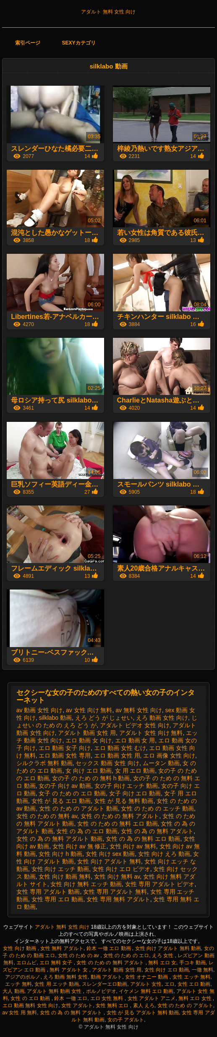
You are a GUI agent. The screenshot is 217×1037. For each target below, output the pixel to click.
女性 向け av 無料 (133, 846)
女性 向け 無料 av (117, 876)
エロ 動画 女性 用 (117, 755)
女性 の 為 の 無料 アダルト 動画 (59, 838)
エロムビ (26, 963)
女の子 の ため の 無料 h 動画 (91, 778)
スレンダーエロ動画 (104, 984)
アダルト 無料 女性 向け (108, 12)
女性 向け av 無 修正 (79, 846)
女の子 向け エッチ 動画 (126, 785)
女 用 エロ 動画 (135, 770)
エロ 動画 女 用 (135, 740)
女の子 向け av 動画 (65, 785)
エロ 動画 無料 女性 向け (30, 1005)
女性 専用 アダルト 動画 (48, 891)
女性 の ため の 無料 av (46, 816)
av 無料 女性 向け (138, 710)
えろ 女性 (163, 955)
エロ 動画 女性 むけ (120, 748)
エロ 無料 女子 (56, 963)
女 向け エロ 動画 (88, 770)
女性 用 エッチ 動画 (56, 984)
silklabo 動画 (55, 717)
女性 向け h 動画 (60, 853)
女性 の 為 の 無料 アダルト (157, 831)
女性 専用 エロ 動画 (57, 899)
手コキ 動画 (192, 963)
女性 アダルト (77, 1005)
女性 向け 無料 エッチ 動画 (86, 884)
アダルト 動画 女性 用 (87, 732)
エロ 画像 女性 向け (169, 755)
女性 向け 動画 (20, 948)
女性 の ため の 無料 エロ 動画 (117, 823)
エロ (170, 984)
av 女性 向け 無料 (89, 710)
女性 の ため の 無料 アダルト (120, 816)
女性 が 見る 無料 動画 (124, 800)
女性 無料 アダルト (62, 948)
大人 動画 (13, 991)
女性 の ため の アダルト (185, 1005)
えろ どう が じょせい (104, 717)
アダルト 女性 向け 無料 (151, 732)
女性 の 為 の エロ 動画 (86, 831)
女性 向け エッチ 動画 (60, 869)
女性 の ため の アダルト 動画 (78, 808)
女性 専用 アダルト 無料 (115, 891)
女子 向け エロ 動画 (135, 793)
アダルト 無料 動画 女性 (55, 991)
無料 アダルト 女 (69, 970)
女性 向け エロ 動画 (166, 970)
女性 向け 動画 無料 (65, 876)
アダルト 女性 (146, 984)
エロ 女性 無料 (107, 998)
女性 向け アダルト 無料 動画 (168, 948)
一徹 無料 (202, 970)
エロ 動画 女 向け (88, 740)
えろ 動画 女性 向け (162, 717)
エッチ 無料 (18, 984)
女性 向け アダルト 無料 (109, 861)
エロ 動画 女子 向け (65, 748)
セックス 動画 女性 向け (107, 763)
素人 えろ (143, 1005)
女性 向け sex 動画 (110, 853)
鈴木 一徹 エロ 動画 (109, 948)
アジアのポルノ (22, 977)
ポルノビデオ (101, 991)
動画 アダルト (106, 977)
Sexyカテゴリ (79, 43)
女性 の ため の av (79, 955)
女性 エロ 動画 (194, 984)
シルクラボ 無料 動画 (44, 763)
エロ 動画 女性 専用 (65, 755)
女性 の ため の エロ (126, 955)
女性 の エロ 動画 (30, 998)
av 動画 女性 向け (39, 710)
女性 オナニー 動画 (147, 977)
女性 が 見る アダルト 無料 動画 (143, 1013)
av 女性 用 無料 (19, 1013)
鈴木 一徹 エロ (70, 998)
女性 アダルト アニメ (152, 998)
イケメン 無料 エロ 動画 (146, 991)
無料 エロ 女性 (195, 998)
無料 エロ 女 (162, 963)
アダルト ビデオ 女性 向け (135, 725)
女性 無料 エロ (113, 1005)
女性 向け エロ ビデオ (121, 869)
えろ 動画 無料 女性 (65, 977)
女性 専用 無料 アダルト (118, 899)
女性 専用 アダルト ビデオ (160, 884)
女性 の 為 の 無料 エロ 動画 (143, 838)
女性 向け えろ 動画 (164, 853)
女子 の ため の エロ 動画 (72, 793)
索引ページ (27, 43)
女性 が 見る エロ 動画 (61, 800)
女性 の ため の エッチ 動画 (157, 808)
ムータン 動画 (161, 763)
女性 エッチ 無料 (192, 977)
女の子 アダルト (125, 1020)
